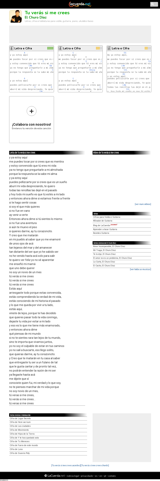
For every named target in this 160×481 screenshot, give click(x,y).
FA (149, 61)
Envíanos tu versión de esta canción (31, 118)
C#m (30, 65)
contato (112, 476)
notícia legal (73, 476)
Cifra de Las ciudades (20, 426)
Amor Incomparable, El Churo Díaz (109, 246)
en (100, 476)
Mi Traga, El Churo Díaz (104, 250)
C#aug (92, 70)
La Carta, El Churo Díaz (104, 262)
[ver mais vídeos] (143, 204)
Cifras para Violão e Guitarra (106, 217)
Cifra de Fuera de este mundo (24, 445)
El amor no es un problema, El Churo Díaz (112, 258)
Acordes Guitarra (101, 233)
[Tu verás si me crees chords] (95, 465)
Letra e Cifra (23, 48)
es (96, 476)
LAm (123, 65)
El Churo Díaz (36, 17)
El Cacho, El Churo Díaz (104, 265)
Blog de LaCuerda (105, 225)
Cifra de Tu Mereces (19, 441)
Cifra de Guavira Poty (20, 453)
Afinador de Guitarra (102, 221)
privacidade (87, 476)
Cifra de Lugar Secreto (20, 418)
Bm (51, 65)
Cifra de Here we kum (20, 422)
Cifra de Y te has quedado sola (24, 438)
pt (105, 476)
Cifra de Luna (16, 449)
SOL (125, 70)
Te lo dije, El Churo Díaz (104, 254)
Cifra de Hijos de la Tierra (22, 434)
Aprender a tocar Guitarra (105, 229)
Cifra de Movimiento (19, 430)
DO (125, 53)
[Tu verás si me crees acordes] (66, 465)
